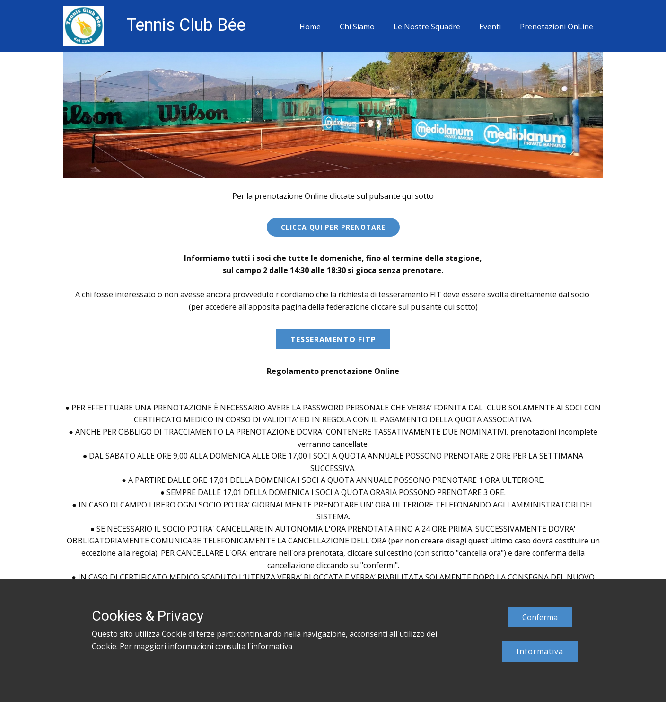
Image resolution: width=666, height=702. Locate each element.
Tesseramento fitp (333, 339)
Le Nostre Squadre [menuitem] (427, 26)
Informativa (540, 651)
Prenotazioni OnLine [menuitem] (556, 26)
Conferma (540, 617)
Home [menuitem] (310, 26)
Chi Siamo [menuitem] (357, 26)
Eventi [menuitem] (490, 26)
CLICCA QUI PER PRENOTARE (333, 226)
